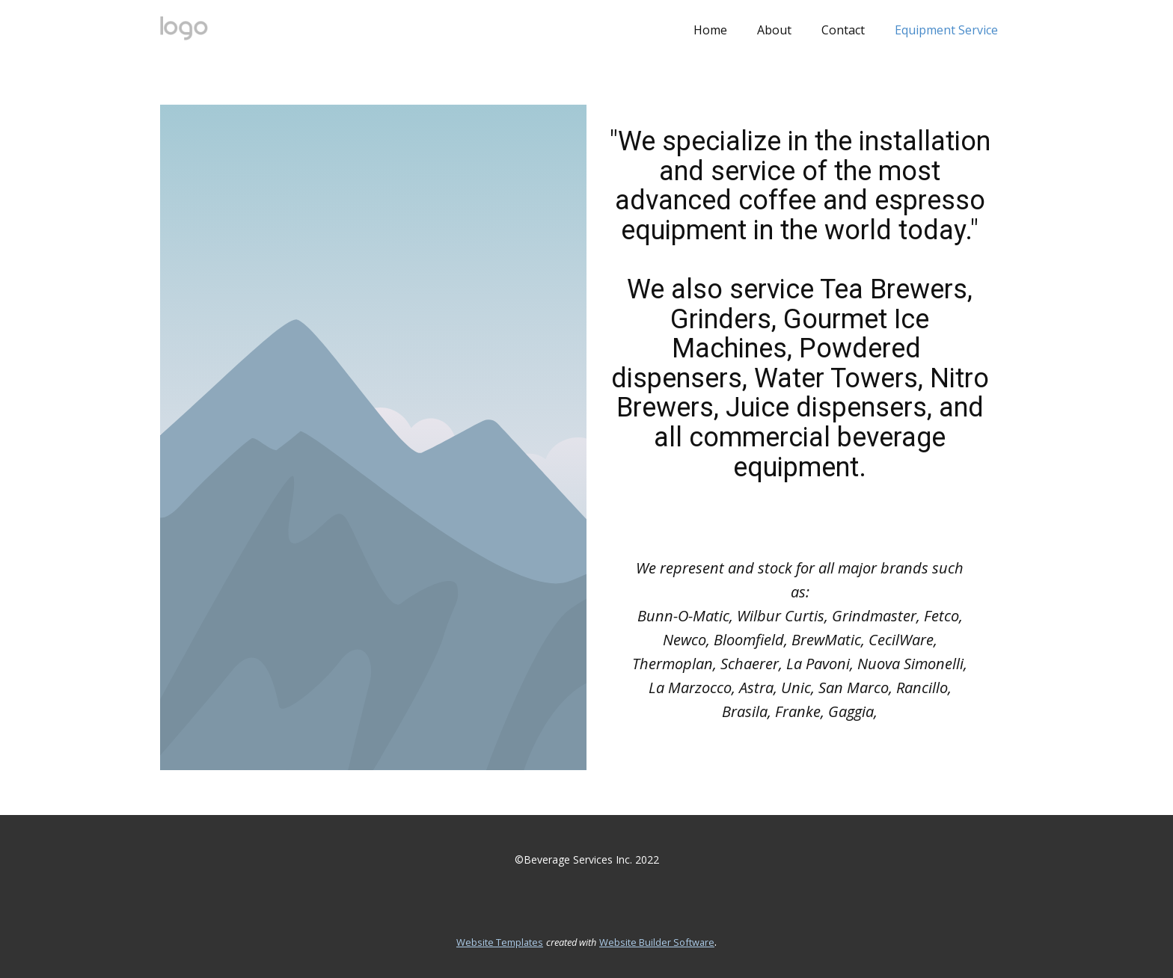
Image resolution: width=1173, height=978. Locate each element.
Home (710, 30)
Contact (843, 30)
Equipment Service (946, 30)
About (774, 30)
